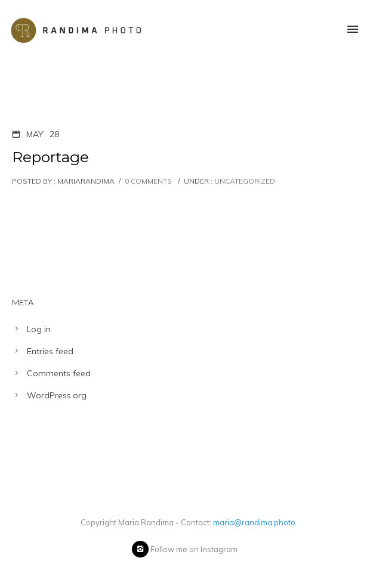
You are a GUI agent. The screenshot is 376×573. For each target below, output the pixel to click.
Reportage (50, 157)
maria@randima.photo (254, 522)
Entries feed (50, 351)
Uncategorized (243, 180)
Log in (39, 329)
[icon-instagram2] (140, 549)
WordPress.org (57, 395)
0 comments (148, 180)
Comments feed (59, 373)
